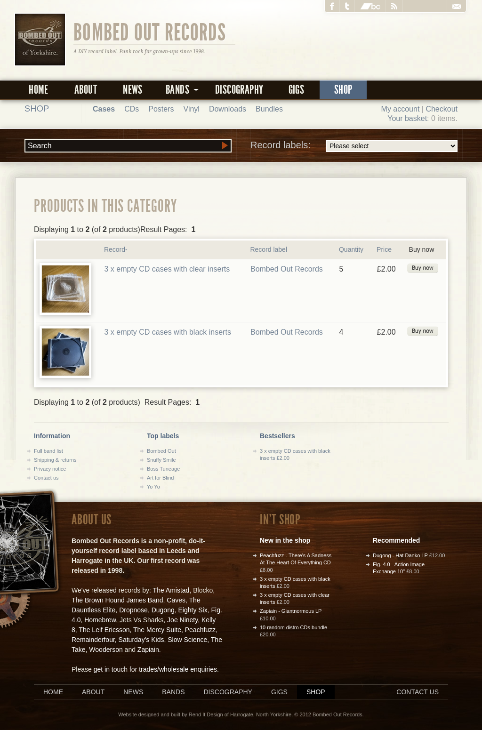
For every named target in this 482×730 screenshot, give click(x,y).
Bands (173, 692)
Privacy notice (50, 469)
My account (400, 109)
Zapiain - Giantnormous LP (290, 611)
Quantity (351, 249)
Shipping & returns (55, 460)
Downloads (227, 109)
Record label (268, 249)
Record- (116, 249)
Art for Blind (160, 478)
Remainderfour (93, 639)
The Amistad (171, 590)
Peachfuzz (200, 630)
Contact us (46, 478)
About (85, 89)
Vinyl (192, 109)
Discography (239, 89)
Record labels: (354, 146)
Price (384, 249)
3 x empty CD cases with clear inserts (167, 269)
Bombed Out (161, 451)
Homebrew (100, 620)
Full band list (48, 451)
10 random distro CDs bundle (293, 627)
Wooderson (105, 649)
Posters (161, 109)
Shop (343, 89)
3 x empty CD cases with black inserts (167, 332)
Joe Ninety (182, 620)
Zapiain (148, 649)
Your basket (407, 118)
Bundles (269, 109)
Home (38, 89)
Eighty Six (192, 610)
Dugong (163, 610)
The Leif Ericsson (104, 630)
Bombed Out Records (149, 31)
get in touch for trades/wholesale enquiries (155, 669)
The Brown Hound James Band (117, 600)
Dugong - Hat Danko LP (400, 555)
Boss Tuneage (163, 469)
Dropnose (133, 610)
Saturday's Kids (141, 639)
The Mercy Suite (157, 630)
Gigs (297, 89)
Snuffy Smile (161, 460)
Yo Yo (153, 486)
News (133, 89)
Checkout (442, 109)
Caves (176, 600)
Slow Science (187, 639)
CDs (131, 109)
